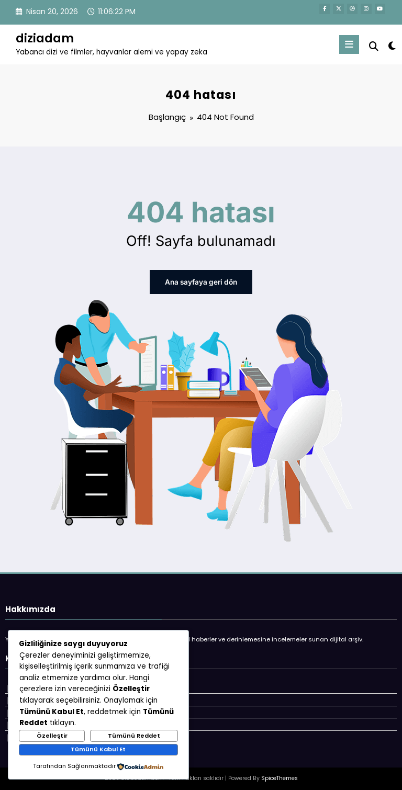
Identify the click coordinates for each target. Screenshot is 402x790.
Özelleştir (52, 735)
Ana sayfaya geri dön (201, 282)
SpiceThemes (279, 774)
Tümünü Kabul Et (98, 749)
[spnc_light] (391, 46)
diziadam (45, 38)
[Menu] (350, 44)
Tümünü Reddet (134, 735)
